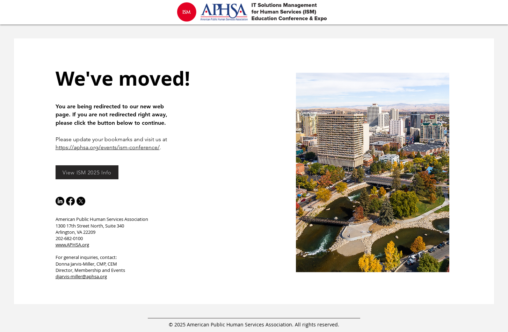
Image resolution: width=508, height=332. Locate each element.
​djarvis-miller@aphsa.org (81, 276)
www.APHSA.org (72, 244)
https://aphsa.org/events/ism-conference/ (108, 147)
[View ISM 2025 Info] (87, 172)
